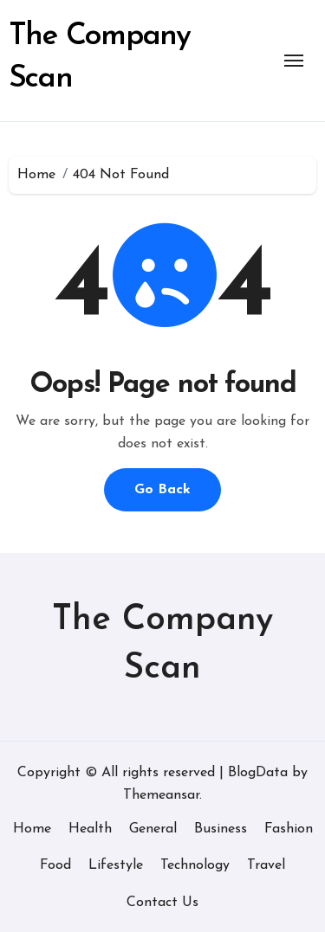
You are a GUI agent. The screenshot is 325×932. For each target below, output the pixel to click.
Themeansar (161, 795)
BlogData (258, 773)
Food (55, 865)
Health (90, 829)
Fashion (288, 829)
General (153, 829)
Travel (266, 865)
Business (220, 829)
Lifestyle (115, 865)
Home (32, 829)
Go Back (162, 490)
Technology (195, 865)
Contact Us (162, 903)
